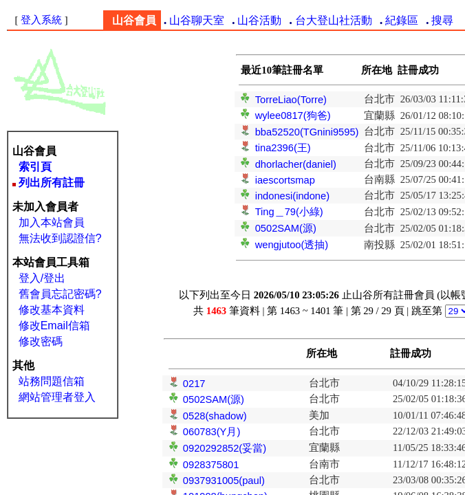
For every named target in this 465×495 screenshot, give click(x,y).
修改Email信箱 (54, 325)
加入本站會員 (52, 222)
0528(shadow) (215, 415)
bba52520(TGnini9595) (307, 132)
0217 (194, 383)
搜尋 (442, 20)
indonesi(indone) (292, 195)
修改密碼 (41, 341)
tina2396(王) (283, 147)
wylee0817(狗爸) (293, 115)
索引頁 (35, 167)
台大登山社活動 (333, 20)
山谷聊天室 (196, 20)
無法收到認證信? (60, 238)
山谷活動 (259, 20)
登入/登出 (42, 278)
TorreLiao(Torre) (291, 99)
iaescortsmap (285, 180)
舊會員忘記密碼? (60, 294)
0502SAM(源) (285, 228)
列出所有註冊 (52, 182)
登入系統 (41, 19)
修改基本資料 (52, 310)
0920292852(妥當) (224, 448)
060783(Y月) (211, 431)
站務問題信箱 (52, 381)
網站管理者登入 (57, 397)
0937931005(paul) (224, 480)
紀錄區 (401, 20)
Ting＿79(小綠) (289, 211)
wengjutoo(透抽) (292, 244)
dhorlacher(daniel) (295, 164)
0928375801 (211, 464)
